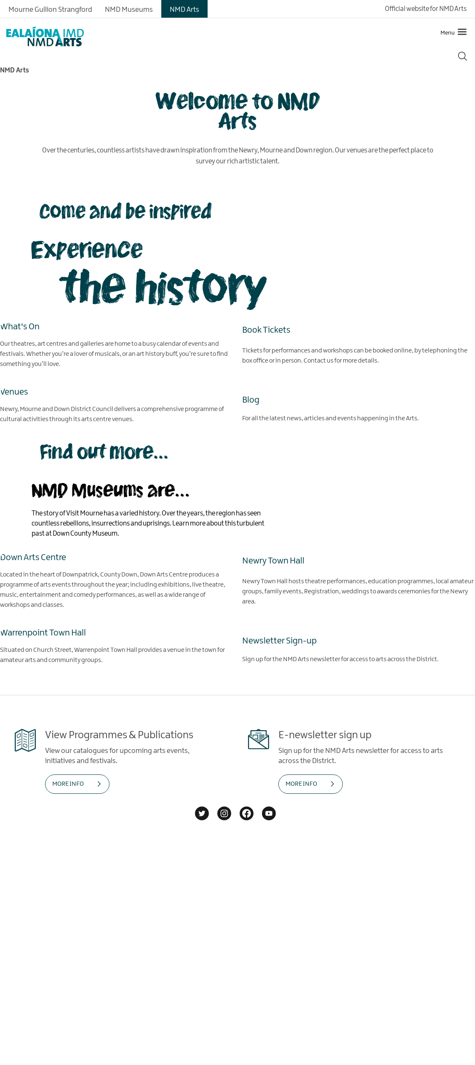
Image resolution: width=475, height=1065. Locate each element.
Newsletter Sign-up (279, 640)
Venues (14, 391)
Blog (250, 399)
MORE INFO (68, 784)
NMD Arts (184, 9)
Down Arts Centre (33, 557)
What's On (20, 326)
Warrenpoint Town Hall (43, 632)
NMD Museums (129, 9)
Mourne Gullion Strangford (50, 9)
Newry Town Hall (273, 560)
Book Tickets (266, 329)
